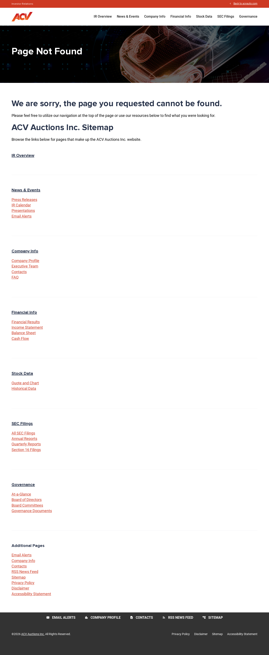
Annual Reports (24, 447)
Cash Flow (20, 346)
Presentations (23, 217)
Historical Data (24, 396)
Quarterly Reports (26, 452)
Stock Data (204, 17)
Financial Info (180, 17)
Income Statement (27, 335)
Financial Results (26, 329)
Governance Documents (32, 520)
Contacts (19, 279)
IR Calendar (21, 211)
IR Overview (103, 17)
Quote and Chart (25, 391)
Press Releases (24, 206)
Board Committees (27, 514)
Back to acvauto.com (245, 4)
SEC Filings (225, 17)
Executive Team (25, 273)
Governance (248, 17)
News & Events (128, 17)
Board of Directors (27, 508)
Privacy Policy (23, 592)
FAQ (15, 284)
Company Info (154, 17)
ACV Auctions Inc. (33, 644)
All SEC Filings (23, 441)
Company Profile (25, 267)
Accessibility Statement (31, 604)
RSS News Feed (25, 581)
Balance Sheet (24, 340)
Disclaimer (20, 598)
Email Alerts (22, 223)
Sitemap (19, 587)
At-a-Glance (21, 503)
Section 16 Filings (26, 458)
